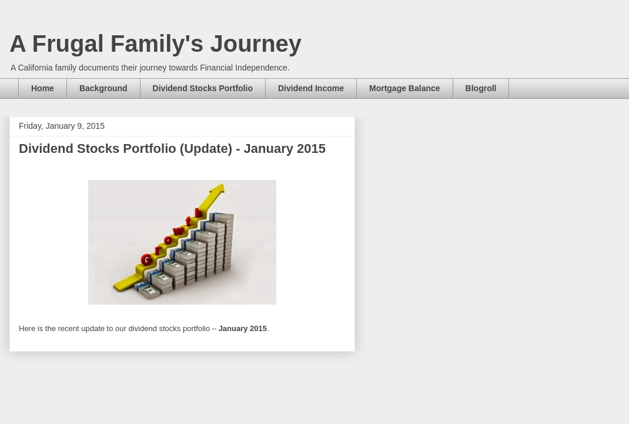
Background (103, 88)
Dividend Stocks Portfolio (203, 88)
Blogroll (481, 88)
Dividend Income (311, 88)
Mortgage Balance (404, 88)
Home (42, 88)
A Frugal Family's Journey (155, 43)
